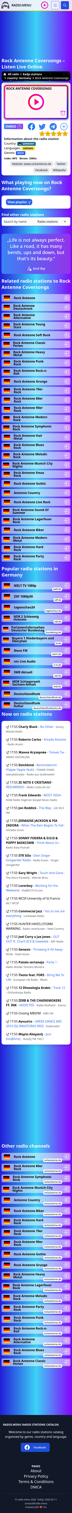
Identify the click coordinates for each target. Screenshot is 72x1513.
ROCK (20, 153)
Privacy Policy (36, 1476)
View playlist (19, 202)
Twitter (61, 164)
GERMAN (28, 148)
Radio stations (32, 74)
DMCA (35, 1487)
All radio (11, 74)
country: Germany (19, 78)
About (36, 1470)
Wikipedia (59, 170)
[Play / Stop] (44, 5)
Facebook (41, 170)
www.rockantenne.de (37, 164)
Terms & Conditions (36, 1481)
